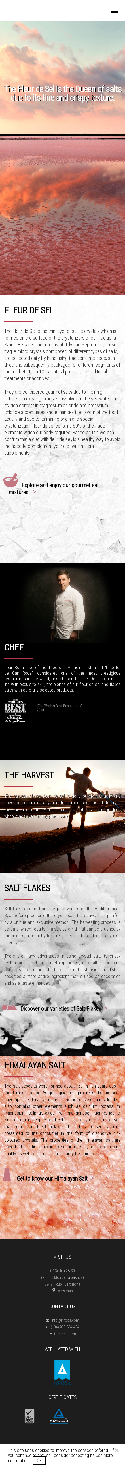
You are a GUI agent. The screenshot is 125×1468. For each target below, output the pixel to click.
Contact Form (62, 1334)
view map (62, 1291)
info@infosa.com (62, 1320)
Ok (39, 1460)
